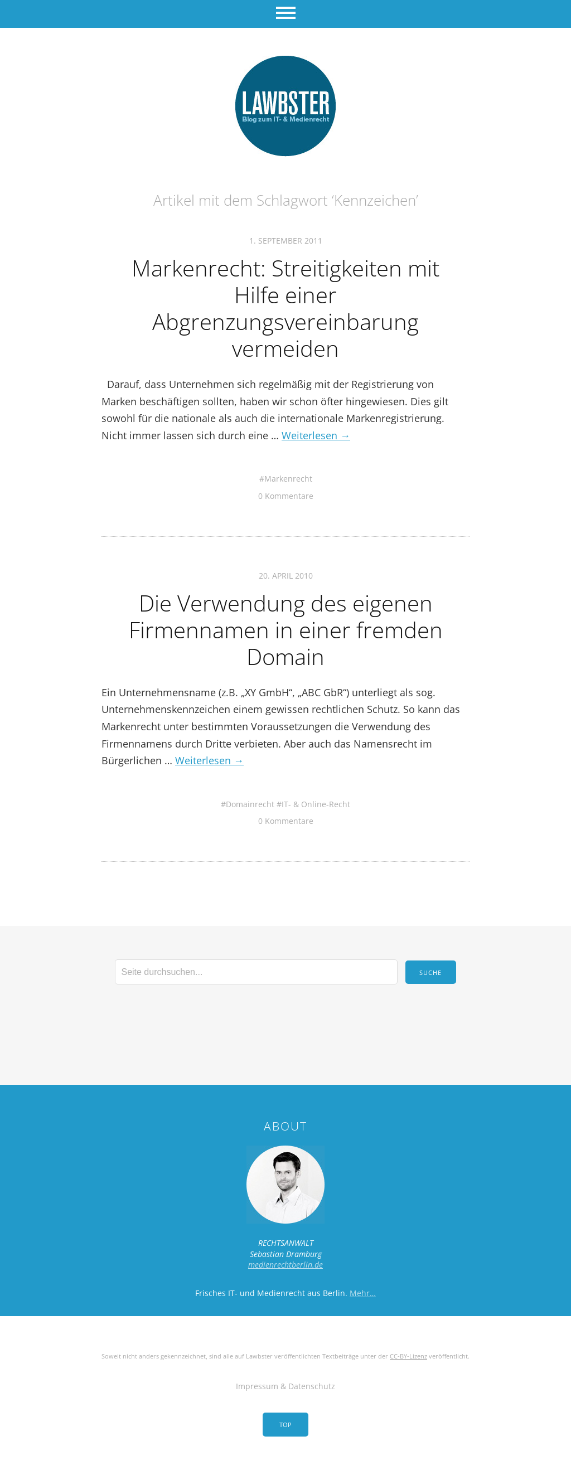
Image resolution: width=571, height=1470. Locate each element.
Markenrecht (288, 478)
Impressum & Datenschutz (285, 1386)
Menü (286, 14)
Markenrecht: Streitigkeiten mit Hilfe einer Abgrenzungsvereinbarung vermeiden (285, 308)
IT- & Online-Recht (316, 804)
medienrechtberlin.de (285, 1264)
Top (285, 1424)
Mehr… (363, 1293)
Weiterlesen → (316, 435)
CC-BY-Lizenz (408, 1356)
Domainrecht (250, 804)
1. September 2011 (285, 240)
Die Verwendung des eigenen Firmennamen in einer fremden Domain (286, 630)
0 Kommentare (285, 496)
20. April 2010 (286, 575)
